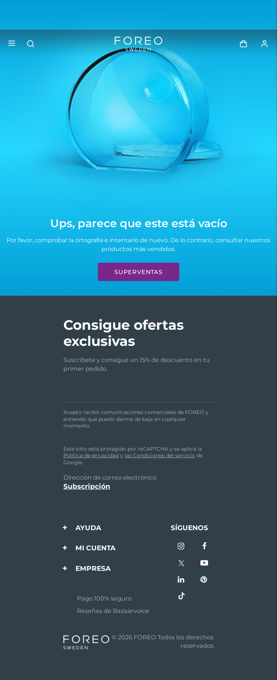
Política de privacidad (91, 455)
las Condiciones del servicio (160, 455)
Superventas (138, 272)
